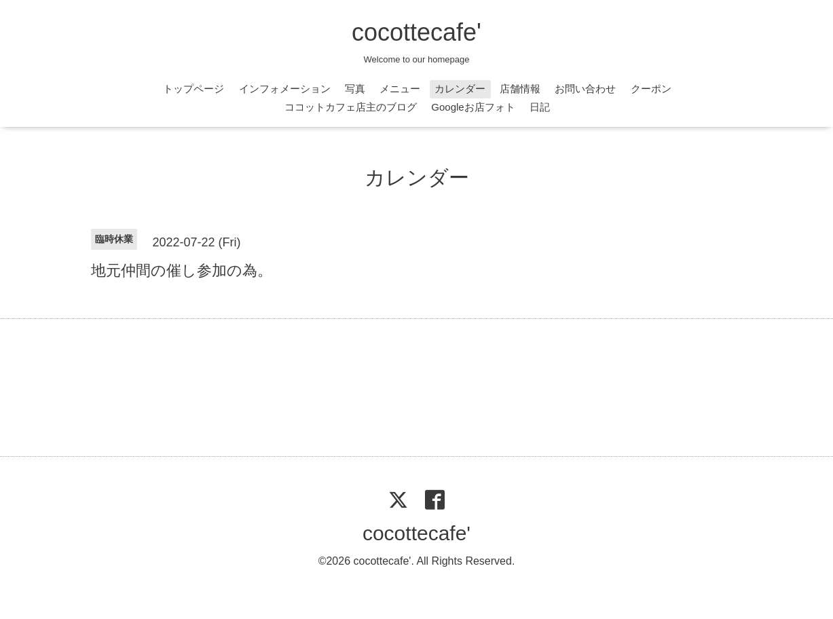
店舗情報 (520, 88)
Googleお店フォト (473, 107)
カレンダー (459, 88)
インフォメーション (285, 88)
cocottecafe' (416, 32)
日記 (540, 107)
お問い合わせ (585, 88)
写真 (355, 88)
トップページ (193, 88)
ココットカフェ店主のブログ (350, 107)
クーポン (651, 88)
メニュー (400, 88)
